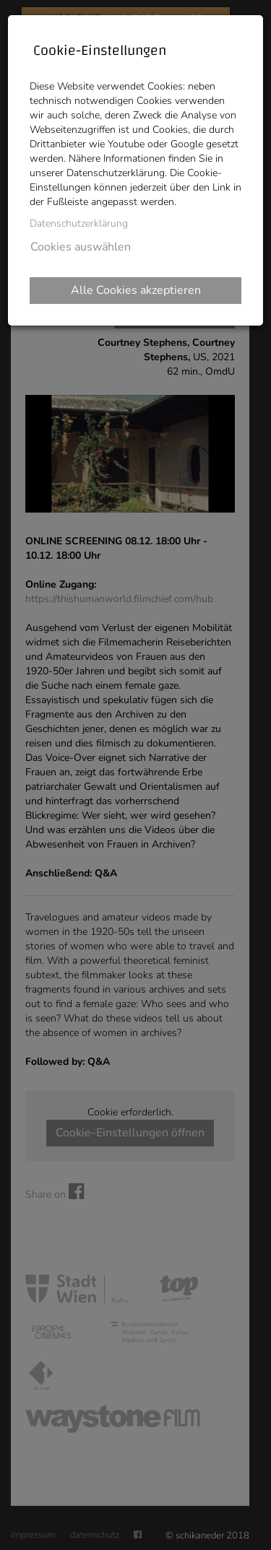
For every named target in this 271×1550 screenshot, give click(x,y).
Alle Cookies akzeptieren (136, 290)
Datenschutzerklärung (79, 223)
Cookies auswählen (80, 247)
